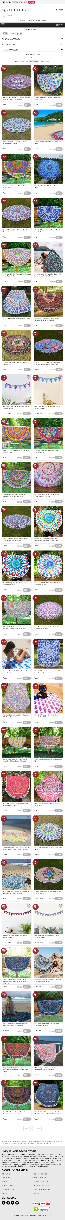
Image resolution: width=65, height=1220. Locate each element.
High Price (45, 62)
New (16, 62)
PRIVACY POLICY (40, 1182)
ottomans (54, 1164)
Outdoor (36, 29)
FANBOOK (6, 1178)
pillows (59, 1162)
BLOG (4, 1193)
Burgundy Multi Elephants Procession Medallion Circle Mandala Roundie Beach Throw (15, 1069)
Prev (26, 1128)
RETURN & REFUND (41, 1189)
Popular (24, 62)
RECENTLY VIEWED (34, 20)
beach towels (22, 1143)
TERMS (35, 1193)
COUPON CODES (39, 1174)
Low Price (34, 62)
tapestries (5, 1164)
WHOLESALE (8, 1185)
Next (38, 1128)
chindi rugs (45, 1162)
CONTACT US (8, 1189)
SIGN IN (44, 20)
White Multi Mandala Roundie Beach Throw (16, 318)
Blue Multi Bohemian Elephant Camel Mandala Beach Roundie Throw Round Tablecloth (15, 981)
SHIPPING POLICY (40, 1185)
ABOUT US (6, 1174)
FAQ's (4, 1182)
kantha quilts (35, 1164)
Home (28, 29)
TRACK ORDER (39, 1178)
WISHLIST (23, 20)
